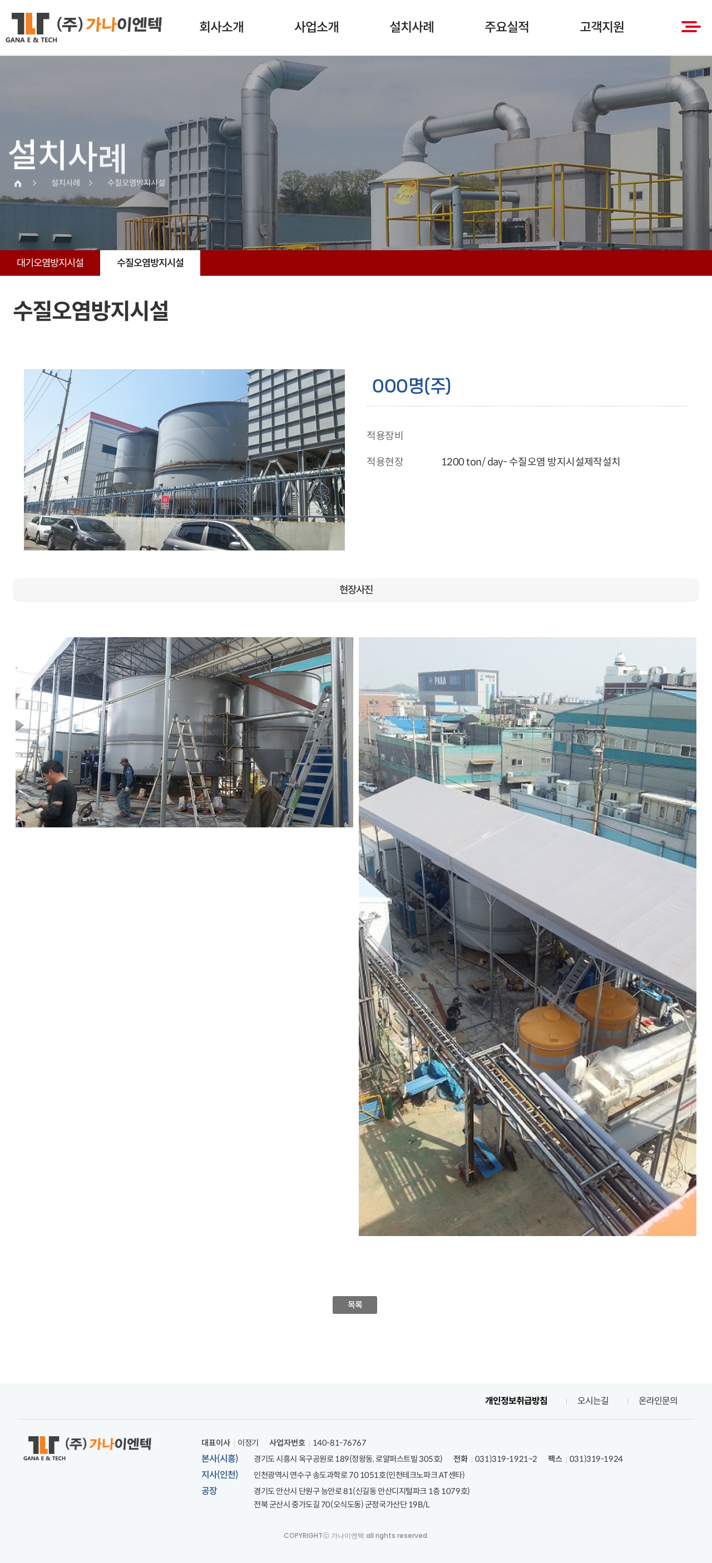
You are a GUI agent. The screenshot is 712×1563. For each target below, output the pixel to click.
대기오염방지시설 (50, 263)
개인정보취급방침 (516, 1401)
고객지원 (602, 27)
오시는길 (593, 1401)
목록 (355, 1304)
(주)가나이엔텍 (84, 28)
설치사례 (411, 27)
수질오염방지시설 (150, 263)
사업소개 (316, 27)
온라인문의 (658, 1401)
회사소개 (221, 27)
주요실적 (506, 27)
